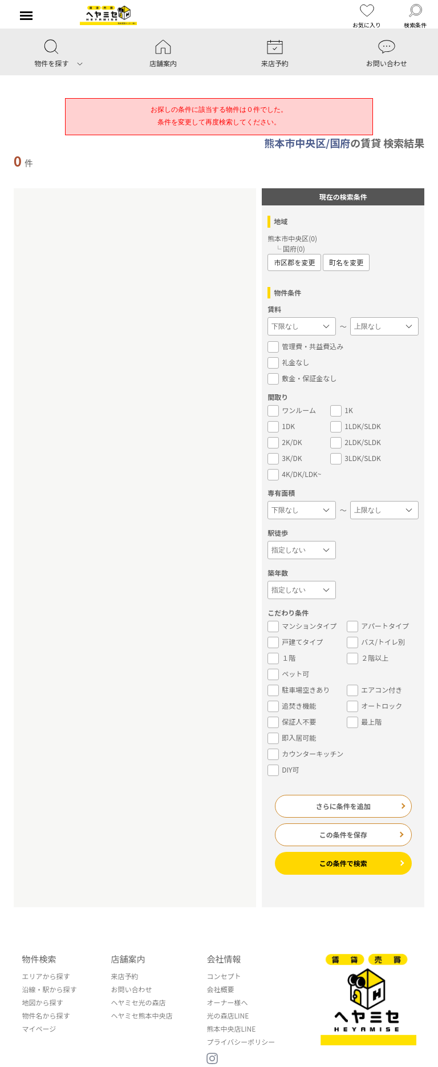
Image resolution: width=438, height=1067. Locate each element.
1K (341, 410)
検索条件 (415, 16)
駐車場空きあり (298, 690)
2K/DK (284, 442)
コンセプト (223, 976)
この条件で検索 (343, 863)
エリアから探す (46, 976)
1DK (281, 426)
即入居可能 (291, 738)
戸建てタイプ (295, 642)
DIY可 (283, 770)
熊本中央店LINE (231, 1028)
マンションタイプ (301, 626)
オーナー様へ (227, 1002)
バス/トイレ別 (376, 642)
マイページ (39, 1028)
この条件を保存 (343, 834)
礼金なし (288, 362)
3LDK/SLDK (355, 458)
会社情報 (223, 959)
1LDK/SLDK (355, 426)
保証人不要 (291, 722)
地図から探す (42, 1002)
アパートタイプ (378, 626)
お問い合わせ (131, 989)
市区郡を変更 (294, 262)
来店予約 (124, 976)
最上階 (364, 722)
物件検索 (39, 959)
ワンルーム (291, 410)
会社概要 (220, 989)
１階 (281, 658)
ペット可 (288, 674)
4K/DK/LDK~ (294, 474)
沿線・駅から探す (49, 989)
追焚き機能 (291, 706)
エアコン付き (374, 690)
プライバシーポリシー (240, 1041)
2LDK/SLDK (355, 442)
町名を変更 (346, 262)
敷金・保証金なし (301, 378)
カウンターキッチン (305, 754)
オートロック (374, 706)
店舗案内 (128, 959)
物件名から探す (46, 1015)
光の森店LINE (227, 1015)
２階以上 (367, 658)
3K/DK (284, 458)
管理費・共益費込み (305, 346)
